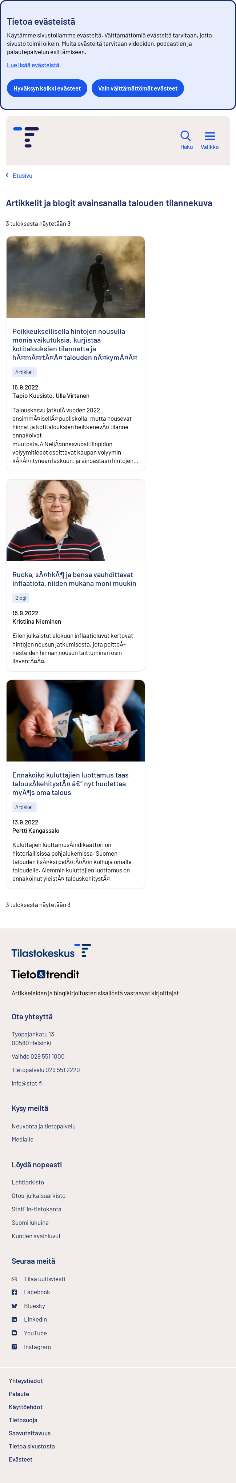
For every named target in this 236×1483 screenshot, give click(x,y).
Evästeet (40, 1459)
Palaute (38, 1393)
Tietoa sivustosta (32, 1446)
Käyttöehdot (45, 1406)
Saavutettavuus (30, 1432)
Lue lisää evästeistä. (34, 64)
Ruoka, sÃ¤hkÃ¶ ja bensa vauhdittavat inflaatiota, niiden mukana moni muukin (74, 578)
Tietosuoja (42, 1419)
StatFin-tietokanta (56, 1208)
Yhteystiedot (26, 1380)
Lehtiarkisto (47, 1182)
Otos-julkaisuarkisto (58, 1195)
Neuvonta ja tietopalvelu (44, 1126)
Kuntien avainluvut (36, 1235)
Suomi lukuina (30, 1222)
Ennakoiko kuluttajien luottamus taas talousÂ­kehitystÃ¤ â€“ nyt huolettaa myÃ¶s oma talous (70, 783)
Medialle (22, 1139)
